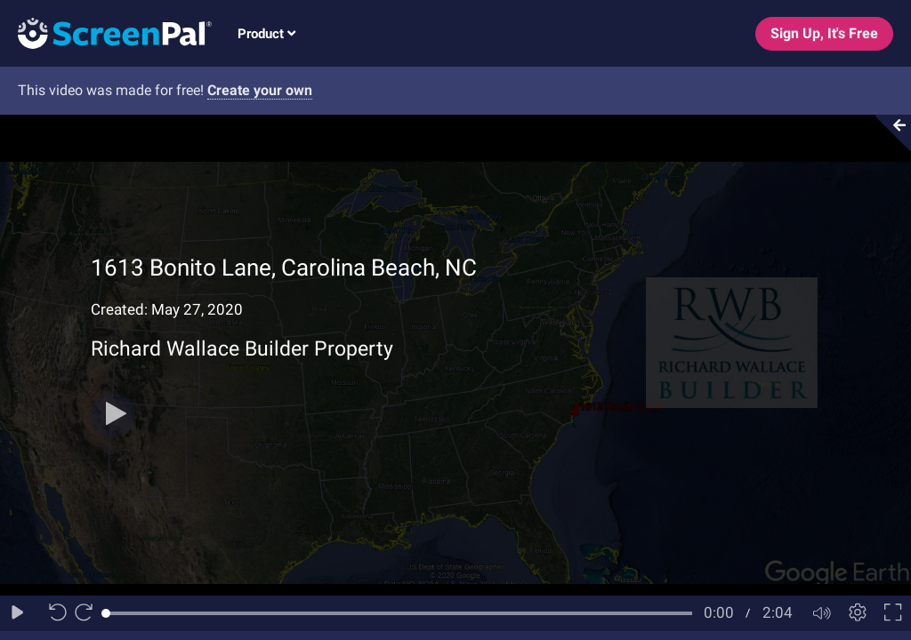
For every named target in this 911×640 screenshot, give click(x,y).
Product (266, 34)
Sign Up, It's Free (824, 33)
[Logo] (106, 32)
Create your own (259, 90)
